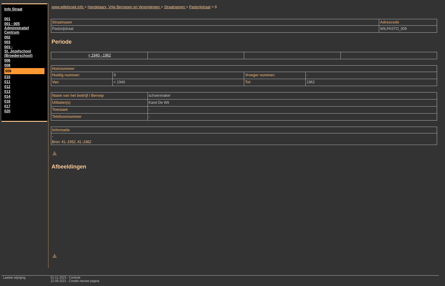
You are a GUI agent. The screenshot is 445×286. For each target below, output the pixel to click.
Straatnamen (175, 7)
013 (7, 91)
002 (7, 37)
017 (7, 106)
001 (7, 19)
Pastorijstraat (200, 7)
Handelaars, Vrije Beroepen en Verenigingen (124, 7)
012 (7, 87)
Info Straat (13, 9)
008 (7, 65)
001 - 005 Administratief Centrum (16, 28)
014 (7, 96)
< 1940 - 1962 (99, 55)
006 (7, 60)
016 (7, 101)
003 (7, 42)
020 (7, 111)
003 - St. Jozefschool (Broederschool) (18, 51)
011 (7, 82)
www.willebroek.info (68, 7)
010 (7, 77)
